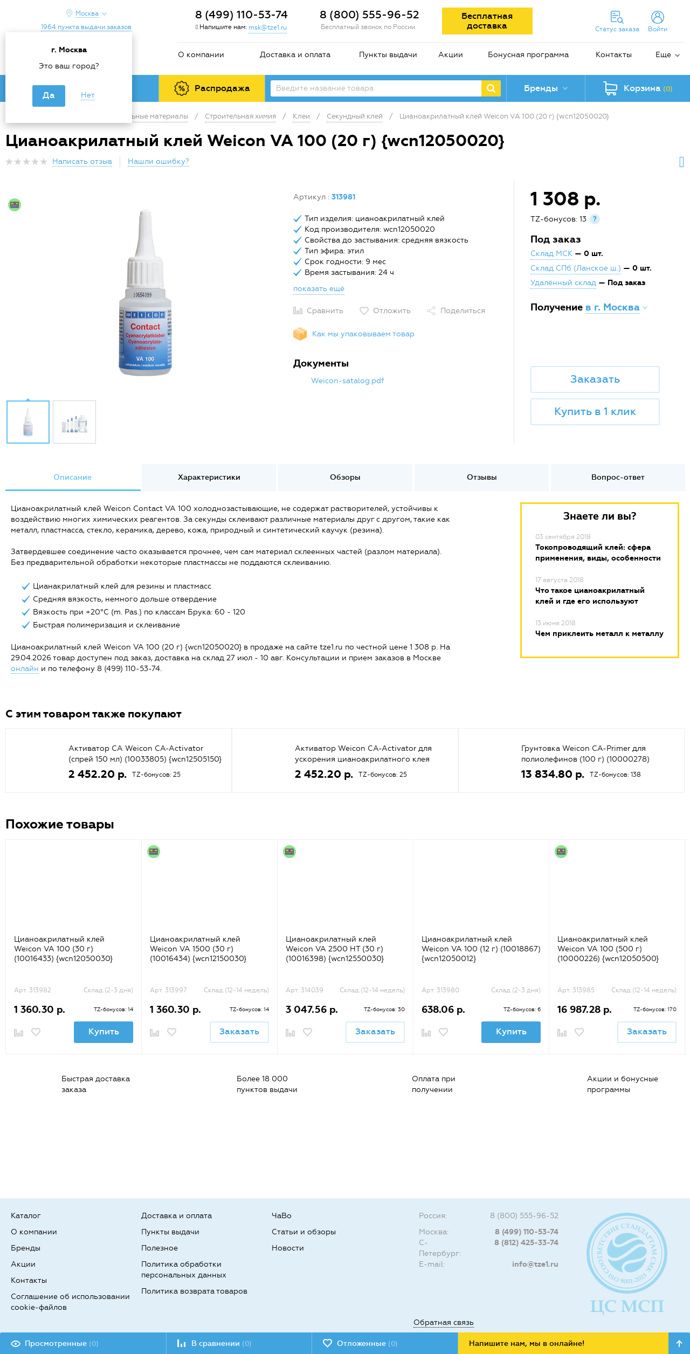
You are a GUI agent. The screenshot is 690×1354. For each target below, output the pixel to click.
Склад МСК (551, 253)
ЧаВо (282, 1215)
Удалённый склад (563, 282)
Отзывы (482, 477)
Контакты (614, 54)
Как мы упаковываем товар (363, 333)
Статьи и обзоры (304, 1231)
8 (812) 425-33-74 (526, 1242)
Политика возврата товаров (194, 1291)
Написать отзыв (82, 161)
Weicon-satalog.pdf (347, 380)
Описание (72, 477)
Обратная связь (443, 1322)
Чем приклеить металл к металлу (599, 633)
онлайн (25, 668)
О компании (201, 54)
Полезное (159, 1248)
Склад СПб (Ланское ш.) (575, 268)
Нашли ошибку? (158, 161)
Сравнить (325, 310)
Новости (288, 1248)
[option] (145, 292)
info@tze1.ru (535, 1264)
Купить (103, 1031)
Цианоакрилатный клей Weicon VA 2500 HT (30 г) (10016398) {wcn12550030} (335, 949)
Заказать (595, 378)
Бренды (25, 1248)
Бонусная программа (528, 54)
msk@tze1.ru (268, 27)
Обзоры (345, 477)
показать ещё (318, 288)
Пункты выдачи (388, 54)
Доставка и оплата (295, 54)
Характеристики (209, 477)
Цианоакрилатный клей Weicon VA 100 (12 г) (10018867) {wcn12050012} (481, 949)
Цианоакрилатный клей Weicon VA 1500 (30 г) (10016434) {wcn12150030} (198, 949)
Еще (663, 54)
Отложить (392, 310)
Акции (450, 54)
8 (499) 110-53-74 (241, 14)
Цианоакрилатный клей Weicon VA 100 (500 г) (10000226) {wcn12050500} (608, 949)
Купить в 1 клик (595, 411)
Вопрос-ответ (618, 477)
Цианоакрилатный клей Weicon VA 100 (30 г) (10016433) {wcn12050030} (63, 949)
